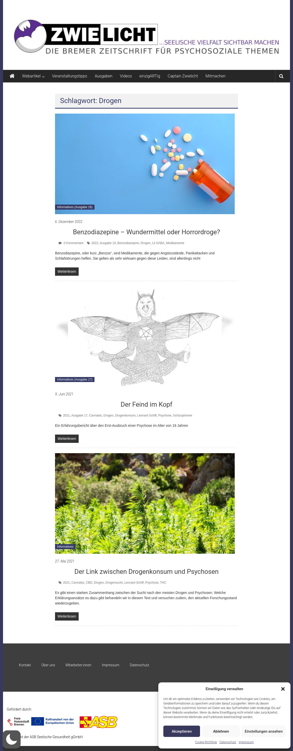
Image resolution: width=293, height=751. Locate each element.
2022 (94, 243)
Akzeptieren (182, 731)
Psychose (164, 415)
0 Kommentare (71, 243)
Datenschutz (228, 742)
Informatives (65, 546)
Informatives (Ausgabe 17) (74, 379)
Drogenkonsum (125, 415)
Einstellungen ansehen (264, 731)
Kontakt (25, 665)
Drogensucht (114, 582)
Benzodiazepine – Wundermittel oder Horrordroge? (146, 232)
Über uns (48, 665)
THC (163, 582)
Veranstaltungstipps (69, 76)
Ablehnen (221, 731)
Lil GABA (158, 243)
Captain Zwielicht (183, 76)
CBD (89, 582)
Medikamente (175, 243)
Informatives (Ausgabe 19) (74, 207)
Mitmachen (215, 76)
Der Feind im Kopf (146, 404)
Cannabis (95, 415)
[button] (282, 688)
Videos (126, 76)
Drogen (145, 243)
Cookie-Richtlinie (206, 742)
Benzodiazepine (128, 243)
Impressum (246, 742)
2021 (66, 415)
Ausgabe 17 (79, 415)
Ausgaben (103, 76)
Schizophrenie (182, 415)
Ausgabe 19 (108, 243)
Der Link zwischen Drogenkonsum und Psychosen (146, 571)
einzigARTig (149, 76)
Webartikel (31, 76)
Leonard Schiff (147, 415)
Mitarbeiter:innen (78, 665)
